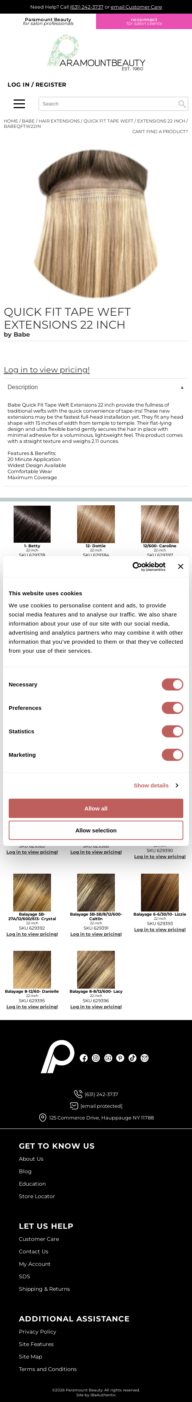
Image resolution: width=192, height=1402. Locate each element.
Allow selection (95, 830)
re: (144, 21)
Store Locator (37, 1196)
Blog (25, 1171)
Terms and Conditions (48, 1369)
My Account (35, 1264)
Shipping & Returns (44, 1289)
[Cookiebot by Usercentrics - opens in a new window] (132, 566)
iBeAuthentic (103, 1395)
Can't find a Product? (160, 131)
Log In (19, 84)
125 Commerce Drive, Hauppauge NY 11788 (101, 1118)
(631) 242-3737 (87, 7)
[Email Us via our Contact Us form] (101, 1106)
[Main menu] (19, 104)
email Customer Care (136, 7)
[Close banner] (180, 566)
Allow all (96, 808)
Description (23, 387)
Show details (151, 785)
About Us (31, 1158)
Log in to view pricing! (47, 369)
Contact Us (33, 1251)
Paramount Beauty (48, 21)
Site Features (36, 1344)
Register (51, 84)
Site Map (30, 1356)
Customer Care (39, 1239)
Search (182, 104)
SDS (24, 1276)
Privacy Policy (37, 1331)
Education (32, 1183)
